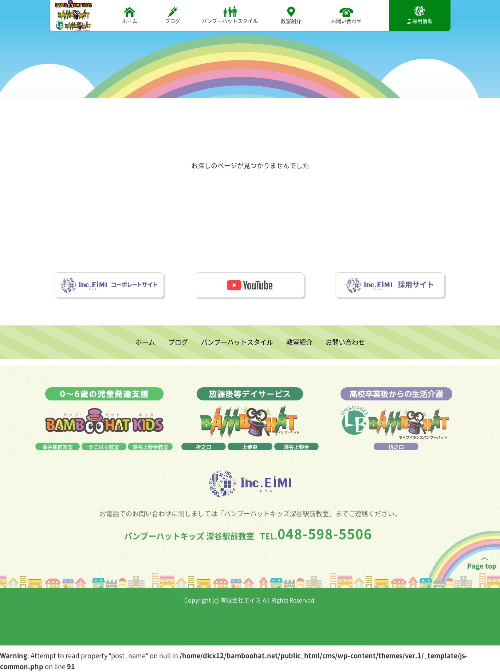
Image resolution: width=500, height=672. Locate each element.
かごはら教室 (103, 458)
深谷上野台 (296, 458)
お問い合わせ (346, 15)
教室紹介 (291, 15)
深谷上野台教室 (150, 458)
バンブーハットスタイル (230, 15)
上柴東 (249, 458)
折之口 (203, 458)
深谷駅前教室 (57, 458)
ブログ (172, 15)
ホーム (129, 15)
